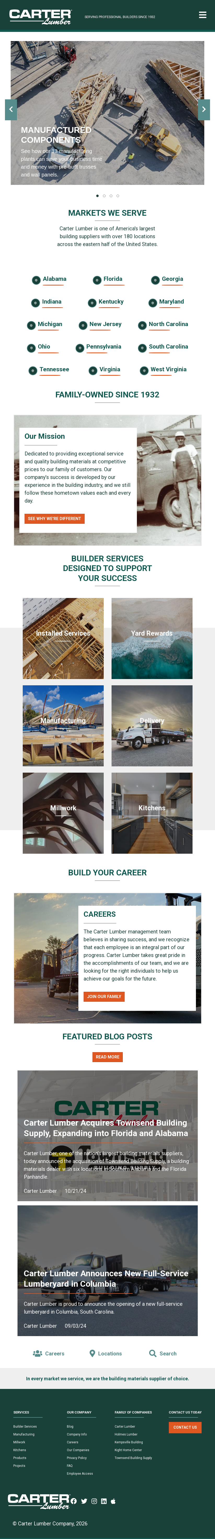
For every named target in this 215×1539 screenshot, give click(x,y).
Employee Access (80, 1473)
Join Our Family (104, 996)
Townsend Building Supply (133, 1458)
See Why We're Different (54, 518)
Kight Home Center (128, 1450)
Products (19, 1458)
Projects (19, 1466)
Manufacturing (23, 1434)
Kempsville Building (129, 1442)
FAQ (70, 1466)
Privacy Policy (77, 1458)
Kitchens (19, 1450)
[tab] (97, 196)
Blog (70, 1426)
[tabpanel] (107, 113)
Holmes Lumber (126, 1434)
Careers (72, 1442)
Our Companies (78, 1450)
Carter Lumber (125, 1426)
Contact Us (185, 1427)
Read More (107, 1056)
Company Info (77, 1434)
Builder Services (25, 1426)
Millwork (19, 1442)
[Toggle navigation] (203, 15)
